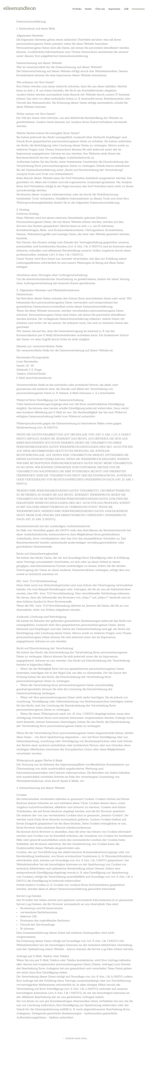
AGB (126, 8)
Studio (88, 8)
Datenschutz (138, 8)
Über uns (100, 8)
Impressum (114, 8)
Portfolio (77, 8)
